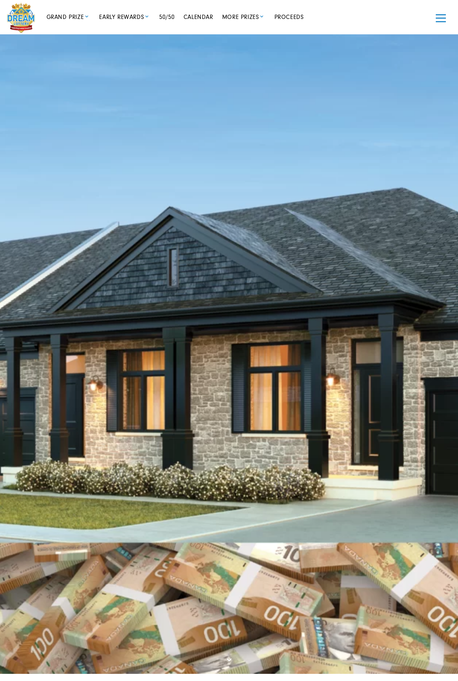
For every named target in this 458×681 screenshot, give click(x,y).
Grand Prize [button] (65, 17)
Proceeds (289, 17)
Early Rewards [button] (121, 17)
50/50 (166, 17)
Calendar (198, 17)
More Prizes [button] (240, 17)
